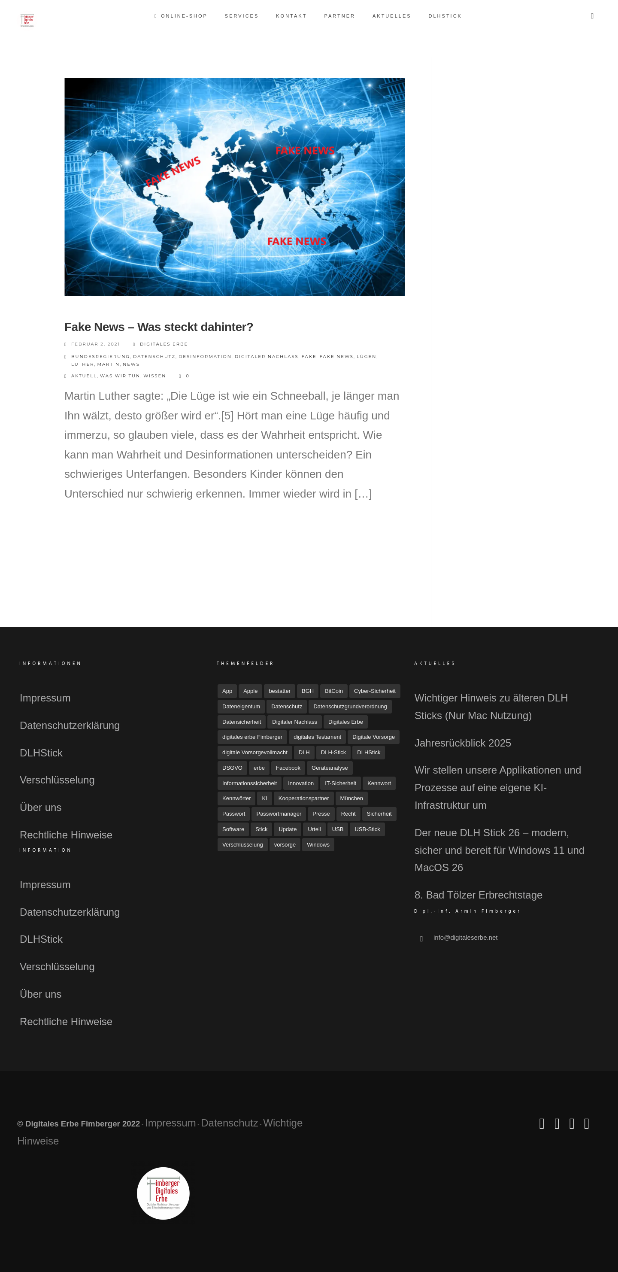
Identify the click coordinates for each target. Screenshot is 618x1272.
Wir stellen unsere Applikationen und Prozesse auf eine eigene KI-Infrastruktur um (498, 787)
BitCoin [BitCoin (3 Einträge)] (334, 691)
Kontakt (291, 15)
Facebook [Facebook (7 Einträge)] (288, 768)
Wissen (154, 376)
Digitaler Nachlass (267, 356)
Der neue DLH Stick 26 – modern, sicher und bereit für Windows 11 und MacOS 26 (500, 850)
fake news (337, 356)
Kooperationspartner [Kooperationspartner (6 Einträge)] (304, 798)
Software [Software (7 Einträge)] (233, 829)
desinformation (205, 356)
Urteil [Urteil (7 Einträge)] (314, 829)
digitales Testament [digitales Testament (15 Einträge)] (317, 737)
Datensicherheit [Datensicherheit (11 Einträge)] (241, 722)
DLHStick (445, 15)
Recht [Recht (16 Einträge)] (348, 814)
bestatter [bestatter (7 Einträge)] (280, 691)
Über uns (40, 807)
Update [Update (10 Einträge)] (288, 829)
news (131, 364)
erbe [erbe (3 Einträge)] (259, 768)
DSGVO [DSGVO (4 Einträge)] (232, 768)
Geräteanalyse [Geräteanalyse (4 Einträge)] (330, 768)
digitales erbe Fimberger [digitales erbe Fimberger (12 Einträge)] (252, 737)
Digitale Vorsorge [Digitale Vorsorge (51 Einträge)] (373, 737)
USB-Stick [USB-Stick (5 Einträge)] (367, 829)
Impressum (45, 698)
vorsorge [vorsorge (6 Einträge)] (285, 844)
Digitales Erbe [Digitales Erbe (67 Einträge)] (345, 722)
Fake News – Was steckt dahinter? (158, 327)
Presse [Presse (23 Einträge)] (321, 814)
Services (242, 15)
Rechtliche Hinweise (66, 835)
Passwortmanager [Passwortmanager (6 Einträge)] (278, 814)
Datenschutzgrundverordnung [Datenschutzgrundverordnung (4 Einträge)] (350, 706)
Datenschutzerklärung (70, 725)
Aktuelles (392, 15)
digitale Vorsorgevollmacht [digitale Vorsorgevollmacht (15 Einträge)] (255, 752)
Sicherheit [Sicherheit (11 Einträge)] (379, 814)
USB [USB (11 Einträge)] (338, 829)
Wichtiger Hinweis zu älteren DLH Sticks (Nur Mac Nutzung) (491, 706)
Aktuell (84, 376)
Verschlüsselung (57, 780)
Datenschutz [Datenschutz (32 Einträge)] (286, 706)
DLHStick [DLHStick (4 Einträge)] (368, 752)
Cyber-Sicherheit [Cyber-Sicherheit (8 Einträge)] (375, 691)
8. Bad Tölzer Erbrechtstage (478, 895)
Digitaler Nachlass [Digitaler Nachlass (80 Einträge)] (294, 722)
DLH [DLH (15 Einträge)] (304, 752)
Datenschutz (154, 356)
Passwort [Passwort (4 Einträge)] (233, 814)
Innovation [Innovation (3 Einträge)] (301, 783)
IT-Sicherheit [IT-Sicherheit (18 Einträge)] (340, 783)
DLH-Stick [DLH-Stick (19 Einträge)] (333, 752)
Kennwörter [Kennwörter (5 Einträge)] (236, 798)
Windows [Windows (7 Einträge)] (318, 844)
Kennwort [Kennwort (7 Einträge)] (379, 783)
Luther (82, 364)
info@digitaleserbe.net (465, 937)
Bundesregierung (100, 356)
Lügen (366, 356)
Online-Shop (182, 15)
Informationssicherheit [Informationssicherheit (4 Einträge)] (249, 783)
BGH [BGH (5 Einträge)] (308, 691)
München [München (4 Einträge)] (351, 798)
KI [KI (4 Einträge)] (264, 798)
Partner (339, 15)
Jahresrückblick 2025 (463, 743)
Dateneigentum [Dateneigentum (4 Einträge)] (241, 706)
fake (309, 356)
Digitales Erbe (160, 344)
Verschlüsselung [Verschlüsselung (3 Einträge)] (242, 844)
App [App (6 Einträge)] (227, 691)
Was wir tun (120, 376)
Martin (108, 364)
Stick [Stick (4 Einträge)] (261, 829)
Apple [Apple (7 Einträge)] (250, 691)
